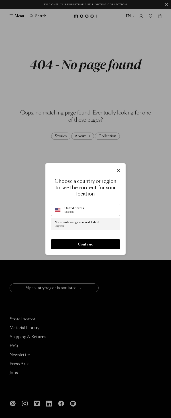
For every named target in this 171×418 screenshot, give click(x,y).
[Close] (118, 170)
